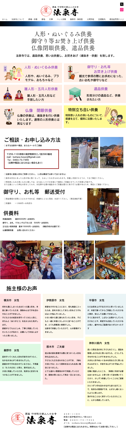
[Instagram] (121, 9)
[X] (121, 4)
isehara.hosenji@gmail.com (26, 157)
